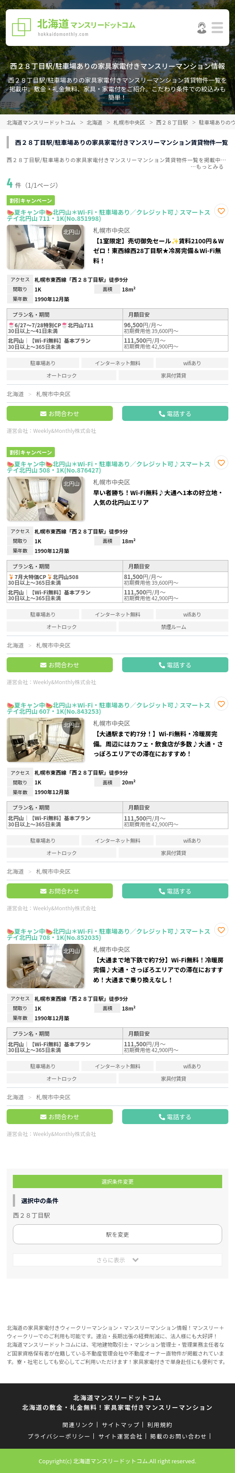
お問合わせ (63, 413)
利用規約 (160, 1425)
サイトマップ (121, 1425)
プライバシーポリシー (59, 1436)
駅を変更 (117, 1234)
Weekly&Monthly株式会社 (64, 430)
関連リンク (78, 1425)
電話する (179, 413)
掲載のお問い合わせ (178, 1436)
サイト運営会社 (120, 1436)
